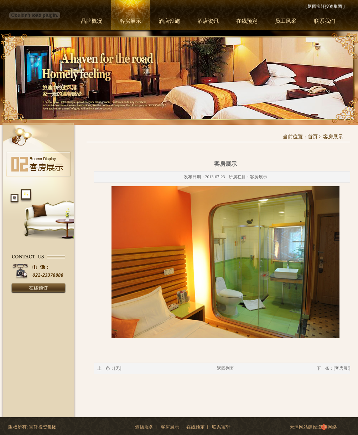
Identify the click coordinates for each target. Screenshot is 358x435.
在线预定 (247, 21)
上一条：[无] (109, 368)
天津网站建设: (304, 427)
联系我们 (324, 21)
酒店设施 (169, 21)
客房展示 (130, 21)
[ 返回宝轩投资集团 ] (325, 6)
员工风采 (285, 21)
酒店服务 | (146, 427)
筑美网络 (327, 427)
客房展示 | (171, 427)
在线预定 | (197, 427)
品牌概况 (91, 21)
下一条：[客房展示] (335, 368)
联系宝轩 (221, 427)
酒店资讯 (208, 21)
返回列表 (225, 368)
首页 (313, 136)
